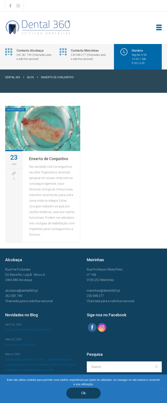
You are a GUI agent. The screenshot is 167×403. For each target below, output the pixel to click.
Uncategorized (15, 109)
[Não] (161, 389)
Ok (83, 393)
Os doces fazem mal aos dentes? (28, 330)
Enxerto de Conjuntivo (48, 158)
